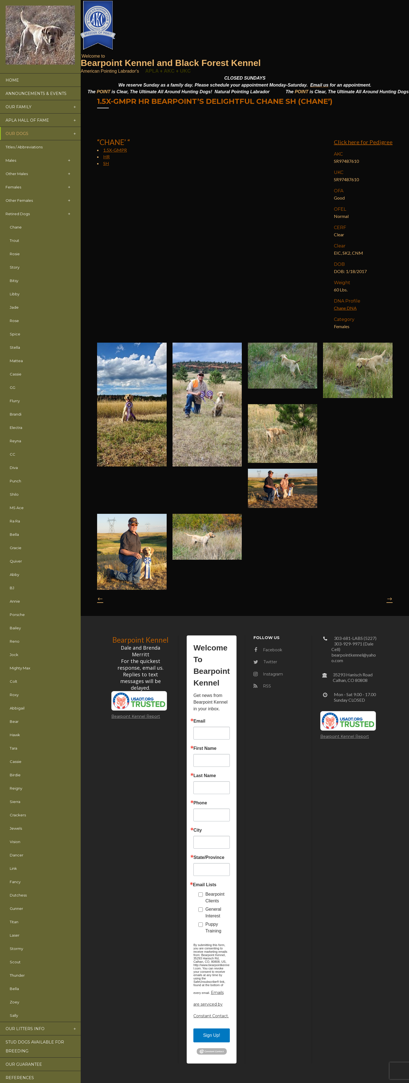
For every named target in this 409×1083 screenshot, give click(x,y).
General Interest (213, 912)
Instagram (268, 674)
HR (106, 156)
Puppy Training (213, 927)
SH (106, 163)
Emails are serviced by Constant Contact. (211, 1004)
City (197, 830)
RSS (262, 686)
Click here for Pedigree (363, 142)
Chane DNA (345, 308)
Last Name (204, 775)
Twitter (265, 661)
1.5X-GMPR (115, 150)
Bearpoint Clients (215, 897)
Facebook (268, 649)
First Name (204, 748)
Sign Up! (211, 1035)
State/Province (208, 857)
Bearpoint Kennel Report (135, 716)
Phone (200, 803)
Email (199, 721)
